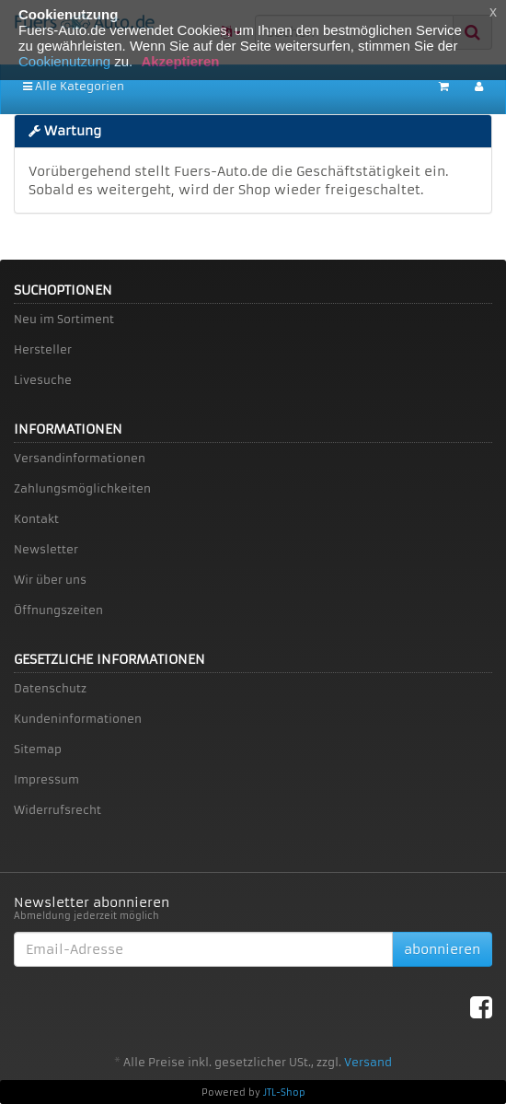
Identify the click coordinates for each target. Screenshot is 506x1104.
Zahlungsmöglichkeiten (82, 488)
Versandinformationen (79, 458)
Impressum (46, 779)
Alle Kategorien (73, 86)
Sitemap (38, 749)
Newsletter (46, 549)
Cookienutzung (64, 61)
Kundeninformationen (78, 719)
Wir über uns (50, 580)
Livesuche (43, 380)
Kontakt (36, 519)
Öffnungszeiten (58, 610)
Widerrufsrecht (57, 810)
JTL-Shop (284, 1092)
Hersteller (43, 349)
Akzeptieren (180, 61)
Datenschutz (50, 688)
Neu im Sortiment (64, 319)
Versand (368, 1062)
